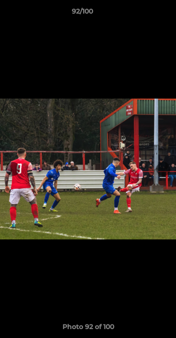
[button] (142, 13)
